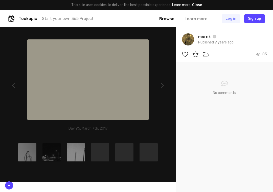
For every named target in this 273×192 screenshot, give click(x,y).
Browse (166, 18)
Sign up (254, 18)
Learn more (181, 5)
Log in (230, 18)
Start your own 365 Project (68, 18)
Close (197, 5)
